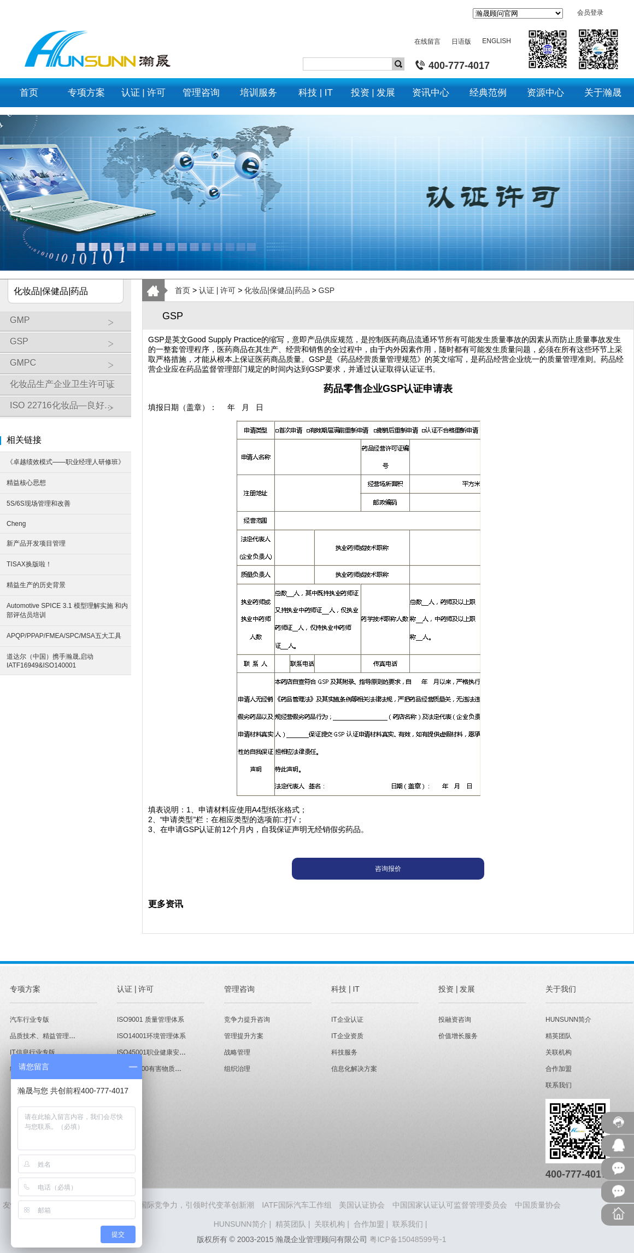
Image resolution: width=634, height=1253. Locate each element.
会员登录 (590, 12)
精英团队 (558, 1036)
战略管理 (237, 1052)
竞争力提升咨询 (247, 1019)
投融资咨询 (454, 1019)
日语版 (461, 41)
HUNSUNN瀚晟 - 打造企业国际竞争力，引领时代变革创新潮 (151, 1205)
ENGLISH (496, 41)
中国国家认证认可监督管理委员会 (449, 1205)
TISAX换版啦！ (29, 564)
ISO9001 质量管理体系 (150, 1019)
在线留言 (427, 41)
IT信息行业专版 (32, 1052)
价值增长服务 (458, 1036)
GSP (68, 345)
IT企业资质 (347, 1036)
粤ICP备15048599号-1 (407, 1239)
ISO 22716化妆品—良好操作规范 (70, 409)
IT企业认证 (347, 1019)
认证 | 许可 (217, 290)
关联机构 (558, 1052)
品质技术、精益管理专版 (46, 1036)
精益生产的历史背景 (36, 585)
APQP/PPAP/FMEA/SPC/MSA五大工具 (64, 636)
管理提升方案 (243, 1036)
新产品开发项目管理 (36, 543)
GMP (68, 324)
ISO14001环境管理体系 (151, 1036)
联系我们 (558, 1085)
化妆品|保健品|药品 (276, 290)
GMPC (68, 367)
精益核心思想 (26, 483)
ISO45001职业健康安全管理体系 (164, 1052)
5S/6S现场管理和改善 (39, 503)
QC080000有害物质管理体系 (159, 1069)
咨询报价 (388, 869)
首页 (182, 290)
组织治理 (237, 1069)
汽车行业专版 (29, 1019)
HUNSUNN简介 (568, 1019)
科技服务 (344, 1052)
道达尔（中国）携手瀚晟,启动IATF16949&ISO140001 (50, 661)
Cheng (16, 524)
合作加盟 (558, 1069)
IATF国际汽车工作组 (296, 1205)
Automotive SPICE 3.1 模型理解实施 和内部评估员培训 (67, 610)
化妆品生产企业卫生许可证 (68, 388)
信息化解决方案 (354, 1069)
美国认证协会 (362, 1205)
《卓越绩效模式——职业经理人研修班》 (66, 462)
